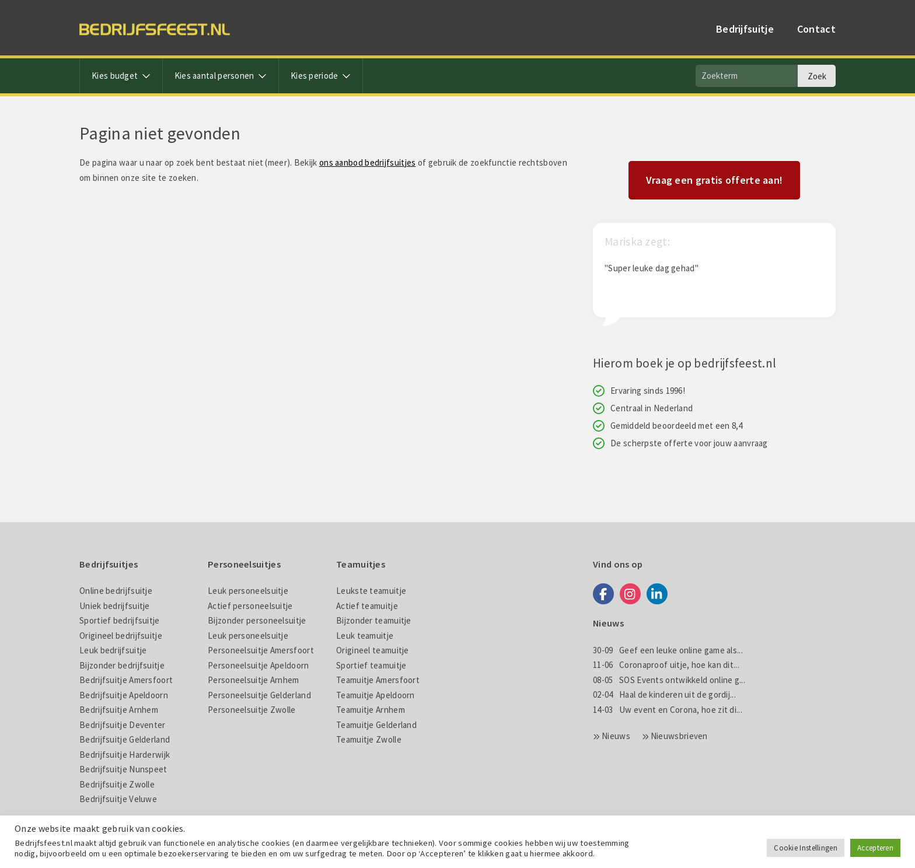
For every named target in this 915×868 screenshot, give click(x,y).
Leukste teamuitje (371, 590)
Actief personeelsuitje (250, 605)
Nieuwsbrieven (679, 735)
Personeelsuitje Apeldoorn (258, 665)
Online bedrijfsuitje (115, 590)
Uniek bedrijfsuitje (114, 605)
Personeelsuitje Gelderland (259, 695)
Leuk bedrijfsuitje (112, 650)
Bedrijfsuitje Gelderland (124, 739)
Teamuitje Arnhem (370, 709)
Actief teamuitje (367, 605)
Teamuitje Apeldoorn (375, 695)
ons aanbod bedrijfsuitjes (367, 162)
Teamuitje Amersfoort (378, 679)
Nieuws (616, 735)
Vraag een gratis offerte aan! (714, 180)
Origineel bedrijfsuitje (120, 635)
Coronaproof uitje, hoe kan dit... (666, 664)
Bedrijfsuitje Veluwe (118, 798)
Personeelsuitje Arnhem (253, 679)
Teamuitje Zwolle (368, 739)
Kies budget (121, 75)
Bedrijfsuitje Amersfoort (126, 679)
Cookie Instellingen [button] (805, 848)
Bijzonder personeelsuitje (257, 620)
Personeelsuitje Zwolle (252, 709)
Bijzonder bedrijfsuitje (122, 665)
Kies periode (321, 75)
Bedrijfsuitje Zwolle (117, 784)
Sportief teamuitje (371, 665)
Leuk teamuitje (364, 635)
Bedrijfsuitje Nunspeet (123, 769)
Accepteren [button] (875, 848)
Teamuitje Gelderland (376, 724)
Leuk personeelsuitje (248, 590)
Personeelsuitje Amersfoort (261, 650)
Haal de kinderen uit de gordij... (664, 694)
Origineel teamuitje (372, 650)
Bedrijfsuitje (745, 29)
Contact (816, 29)
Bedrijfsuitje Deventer (122, 724)
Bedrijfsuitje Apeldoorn (123, 695)
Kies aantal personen (220, 75)
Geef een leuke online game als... (668, 650)
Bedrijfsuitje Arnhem (118, 709)
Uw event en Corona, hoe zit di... (667, 709)
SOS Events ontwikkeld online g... (669, 679)
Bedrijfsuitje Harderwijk (124, 754)
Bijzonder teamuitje (373, 620)
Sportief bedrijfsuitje (119, 620)
